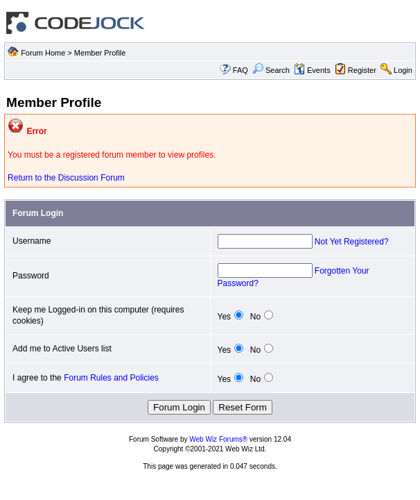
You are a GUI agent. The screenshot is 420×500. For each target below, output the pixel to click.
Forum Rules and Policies (111, 378)
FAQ (240, 70)
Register (362, 70)
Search (271, 70)
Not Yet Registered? (352, 242)
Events (312, 70)
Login (403, 70)
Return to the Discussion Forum (66, 178)
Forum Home (43, 53)
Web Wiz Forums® (218, 439)
